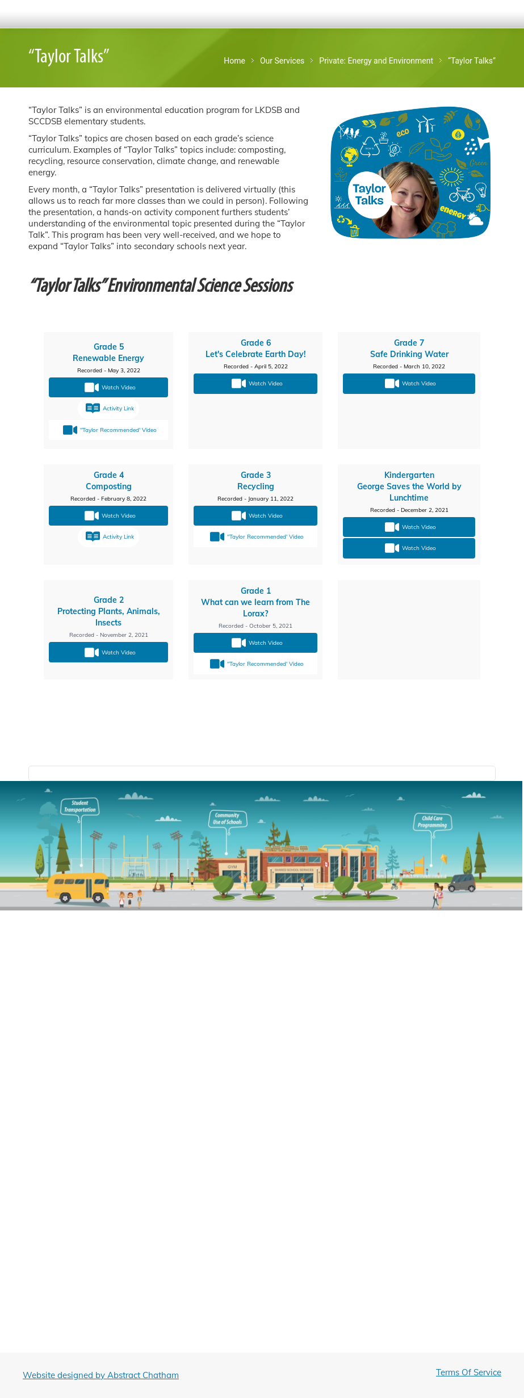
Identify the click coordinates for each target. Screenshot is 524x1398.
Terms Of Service (468, 1372)
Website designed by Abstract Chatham (101, 1375)
